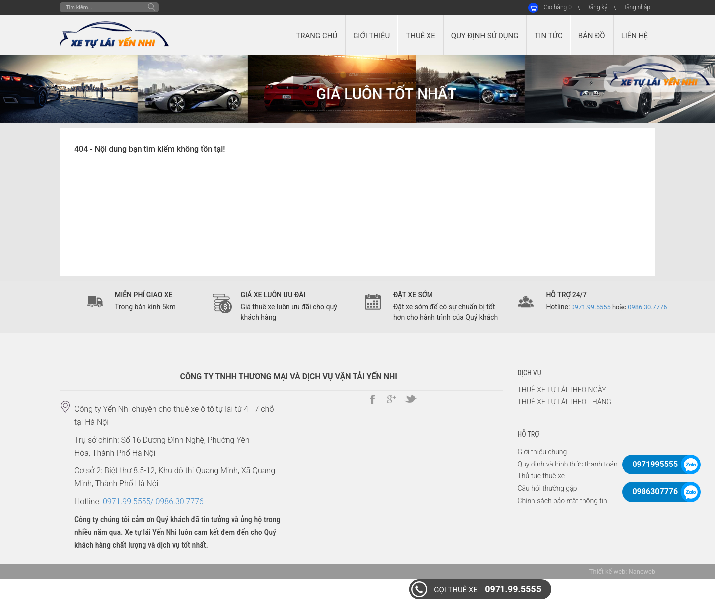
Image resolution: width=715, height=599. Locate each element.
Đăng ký (596, 7)
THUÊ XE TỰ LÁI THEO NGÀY (562, 390)
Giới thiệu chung (542, 452)
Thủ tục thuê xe (541, 476)
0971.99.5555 (487, 589)
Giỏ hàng (557, 7)
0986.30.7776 (647, 307)
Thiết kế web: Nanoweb (622, 571)
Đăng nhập (636, 7)
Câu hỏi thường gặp (547, 488)
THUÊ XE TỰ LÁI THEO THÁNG (564, 402)
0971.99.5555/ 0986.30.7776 (153, 501)
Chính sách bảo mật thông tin (562, 501)
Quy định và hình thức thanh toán (568, 464)
